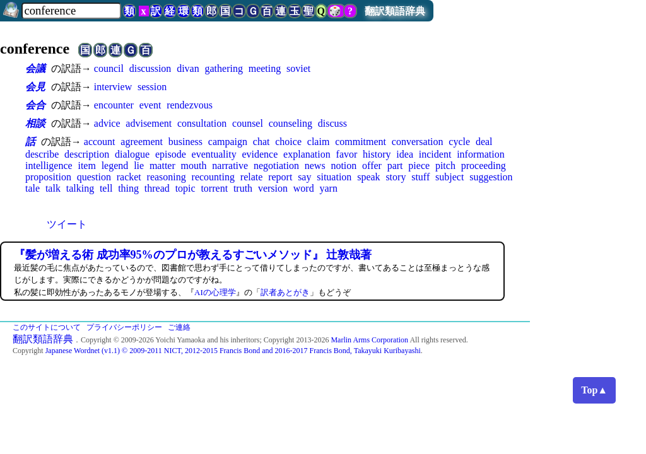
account (99, 141)
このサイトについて (47, 327)
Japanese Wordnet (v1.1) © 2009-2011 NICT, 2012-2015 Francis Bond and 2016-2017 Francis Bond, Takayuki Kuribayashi (233, 350)
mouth (194, 165)
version (273, 188)
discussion (150, 68)
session (152, 86)
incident (435, 154)
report (280, 177)
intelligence (49, 165)
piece (419, 165)
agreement (141, 141)
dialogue (132, 154)
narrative (230, 165)
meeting (265, 68)
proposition (48, 177)
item (86, 165)
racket (129, 177)
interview (113, 86)
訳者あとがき (285, 292)
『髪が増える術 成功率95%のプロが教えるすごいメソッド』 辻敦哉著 (193, 254)
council (109, 68)
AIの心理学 (215, 292)
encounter (114, 105)
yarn (328, 188)
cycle (459, 141)
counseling (290, 123)
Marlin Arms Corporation (369, 339)
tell (106, 188)
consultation (201, 123)
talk (53, 188)
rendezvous (190, 105)
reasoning (166, 177)
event (150, 105)
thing (128, 188)
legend (115, 165)
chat (261, 141)
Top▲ (594, 390)
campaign (227, 141)
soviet (298, 68)
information (481, 154)
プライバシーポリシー (124, 327)
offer (372, 165)
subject (449, 177)
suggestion (490, 177)
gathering (224, 68)
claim (318, 141)
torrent (214, 188)
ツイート (67, 224)
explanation (307, 154)
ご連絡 (179, 327)
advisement (149, 123)
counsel (247, 123)
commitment (360, 141)
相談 (35, 123)
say (304, 177)
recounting (213, 177)
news (315, 165)
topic (185, 188)
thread (157, 188)
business (185, 141)
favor (347, 154)
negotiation (276, 165)
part (395, 165)
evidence (260, 154)
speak (368, 177)
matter (162, 165)
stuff (420, 177)
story (395, 177)
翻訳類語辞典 (395, 11)
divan (188, 68)
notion (343, 165)
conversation (417, 141)
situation (334, 177)
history (377, 154)
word (303, 188)
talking (80, 188)
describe (42, 154)
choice (288, 141)
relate (251, 177)
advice (107, 123)
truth (242, 188)
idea (404, 154)
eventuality (214, 154)
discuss (332, 123)
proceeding (483, 165)
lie (139, 165)
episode (170, 154)
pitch (445, 165)
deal (484, 141)
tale (32, 188)
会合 (35, 105)
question (94, 177)
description (86, 154)
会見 (35, 86)
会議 (35, 68)
